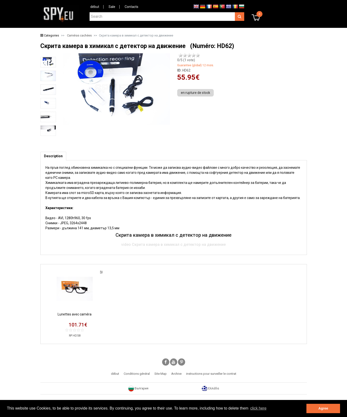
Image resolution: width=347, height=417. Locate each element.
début (94, 7)
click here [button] (258, 408)
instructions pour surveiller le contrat (211, 373)
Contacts (131, 7)
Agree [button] (323, 408)
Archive (176, 373)
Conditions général (137, 373)
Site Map (160, 373)
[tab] (53, 156)
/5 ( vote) (186, 60)
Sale (112, 7)
